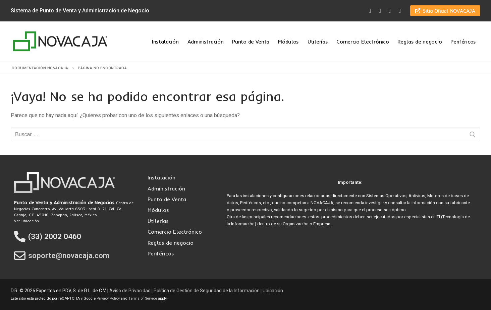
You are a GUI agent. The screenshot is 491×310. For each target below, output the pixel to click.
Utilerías (158, 221)
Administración (166, 188)
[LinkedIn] (399, 10)
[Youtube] (390, 10)
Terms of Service (142, 298)
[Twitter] (380, 10)
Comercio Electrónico (175, 231)
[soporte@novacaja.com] (19, 255)
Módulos (158, 210)
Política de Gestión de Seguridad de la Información (207, 290)
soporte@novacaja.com (68, 255)
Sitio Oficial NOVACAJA (445, 11)
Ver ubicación (26, 221)
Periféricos (161, 253)
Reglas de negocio (171, 242)
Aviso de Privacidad (130, 290)
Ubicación (273, 290)
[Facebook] (370, 10)
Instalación (161, 177)
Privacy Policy (108, 298)
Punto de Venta (167, 199)
